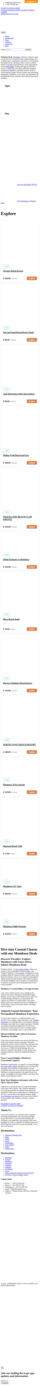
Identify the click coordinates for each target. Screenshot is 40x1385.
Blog (6, 46)
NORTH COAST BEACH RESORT (19, 744)
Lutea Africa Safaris (10, 1066)
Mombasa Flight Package (14, 926)
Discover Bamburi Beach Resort (17, 683)
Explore (32, 278)
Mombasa (16, 57)
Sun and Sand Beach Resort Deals (18, 332)
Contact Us (9, 44)
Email (3, 1381)
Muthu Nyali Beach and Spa (16, 455)
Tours (7, 40)
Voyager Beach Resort (13, 271)
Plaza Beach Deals (11, 619)
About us (8, 42)
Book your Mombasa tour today (18, 1095)
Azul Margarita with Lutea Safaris (19, 394)
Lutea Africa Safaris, (22, 969)
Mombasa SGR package (14, 785)
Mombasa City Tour (12, 886)
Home (7, 36)
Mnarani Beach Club (12, 846)
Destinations (9, 38)
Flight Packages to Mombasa (16, 559)
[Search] (28, 50)
